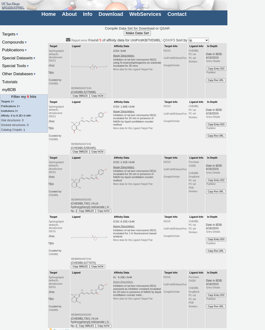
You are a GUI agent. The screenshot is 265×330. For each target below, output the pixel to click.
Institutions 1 (9, 110)
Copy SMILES (80, 96)
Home (48, 14)
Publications (14, 50)
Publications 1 (10, 106)
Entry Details (213, 61)
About (69, 14)
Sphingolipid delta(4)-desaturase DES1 (56, 55)
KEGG (167, 50)
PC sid (192, 58)
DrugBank (194, 176)
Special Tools (16, 65)
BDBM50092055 (81, 199)
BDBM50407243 (81, 88)
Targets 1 (7, 101)
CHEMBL (194, 50)
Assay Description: (123, 282)
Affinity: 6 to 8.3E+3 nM (16, 115)
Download (111, 14)
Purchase (194, 162)
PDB (191, 188)
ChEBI (192, 166)
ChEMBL (53, 83)
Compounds (14, 42)
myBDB (9, 89)
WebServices (145, 14)
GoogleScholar (172, 65)
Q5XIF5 (169, 40)
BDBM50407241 (81, 144)
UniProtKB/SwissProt (175, 58)
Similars (193, 61)
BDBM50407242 (81, 258)
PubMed (210, 72)
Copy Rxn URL (216, 80)
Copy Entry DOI (216, 68)
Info (87, 14)
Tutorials (10, 81)
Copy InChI (97, 96)
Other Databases (19, 73)
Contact (177, 14)
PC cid (192, 54)
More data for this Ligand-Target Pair (133, 69)
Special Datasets (19, 58)
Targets (10, 34)
